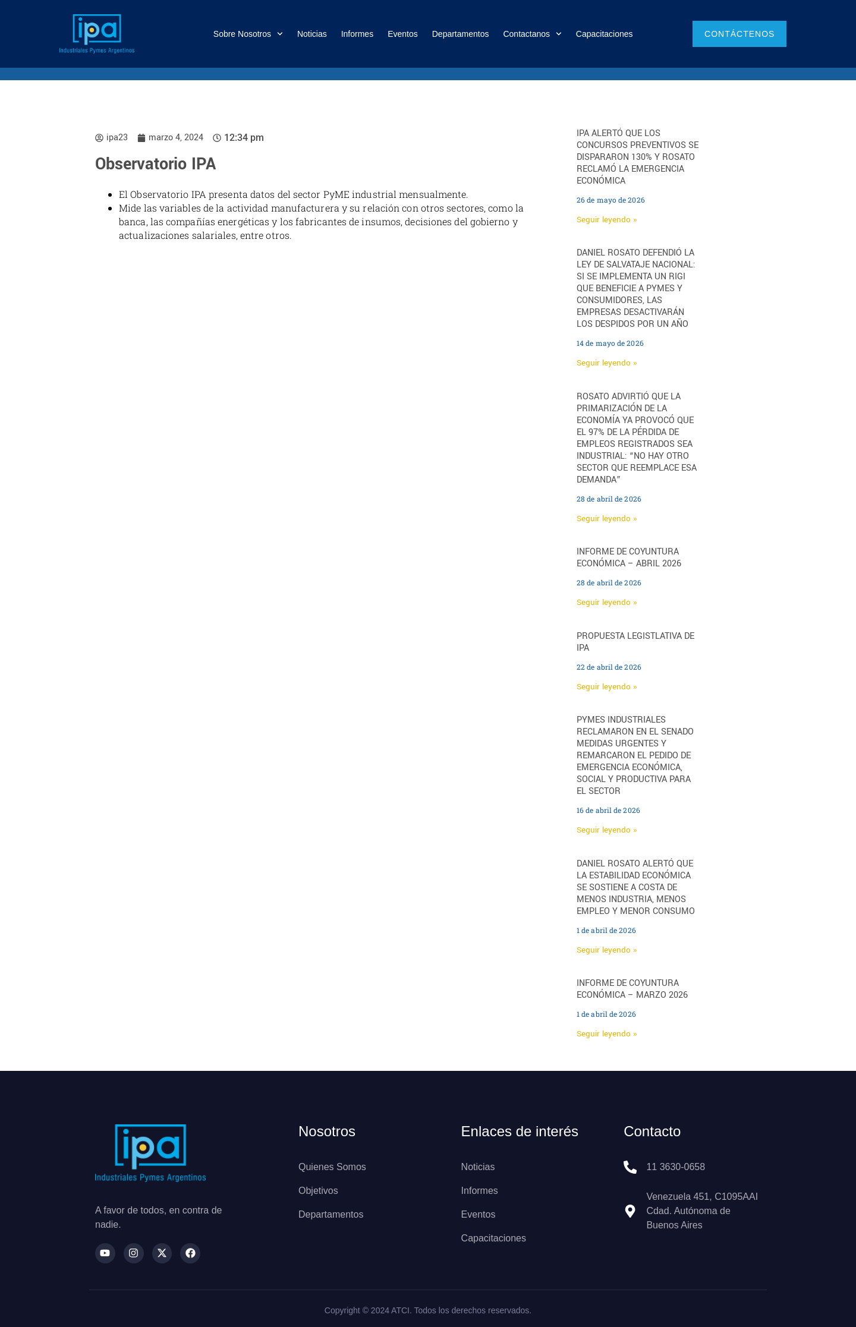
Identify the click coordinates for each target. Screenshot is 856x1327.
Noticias (312, 34)
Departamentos (460, 34)
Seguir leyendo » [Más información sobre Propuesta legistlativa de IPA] (607, 686)
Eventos (403, 34)
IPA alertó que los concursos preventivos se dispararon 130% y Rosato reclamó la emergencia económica (637, 157)
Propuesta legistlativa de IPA (635, 642)
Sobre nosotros (248, 34)
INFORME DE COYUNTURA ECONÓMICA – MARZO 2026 (632, 989)
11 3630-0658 (675, 1167)
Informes (357, 34)
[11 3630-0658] (630, 1167)
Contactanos (532, 34)
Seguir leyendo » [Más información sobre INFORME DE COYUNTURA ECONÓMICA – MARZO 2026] (607, 1033)
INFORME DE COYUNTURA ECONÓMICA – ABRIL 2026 (629, 558)
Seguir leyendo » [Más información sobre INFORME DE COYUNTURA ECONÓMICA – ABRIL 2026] (607, 602)
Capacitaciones (604, 34)
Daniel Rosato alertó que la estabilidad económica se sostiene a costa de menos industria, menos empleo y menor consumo (636, 888)
